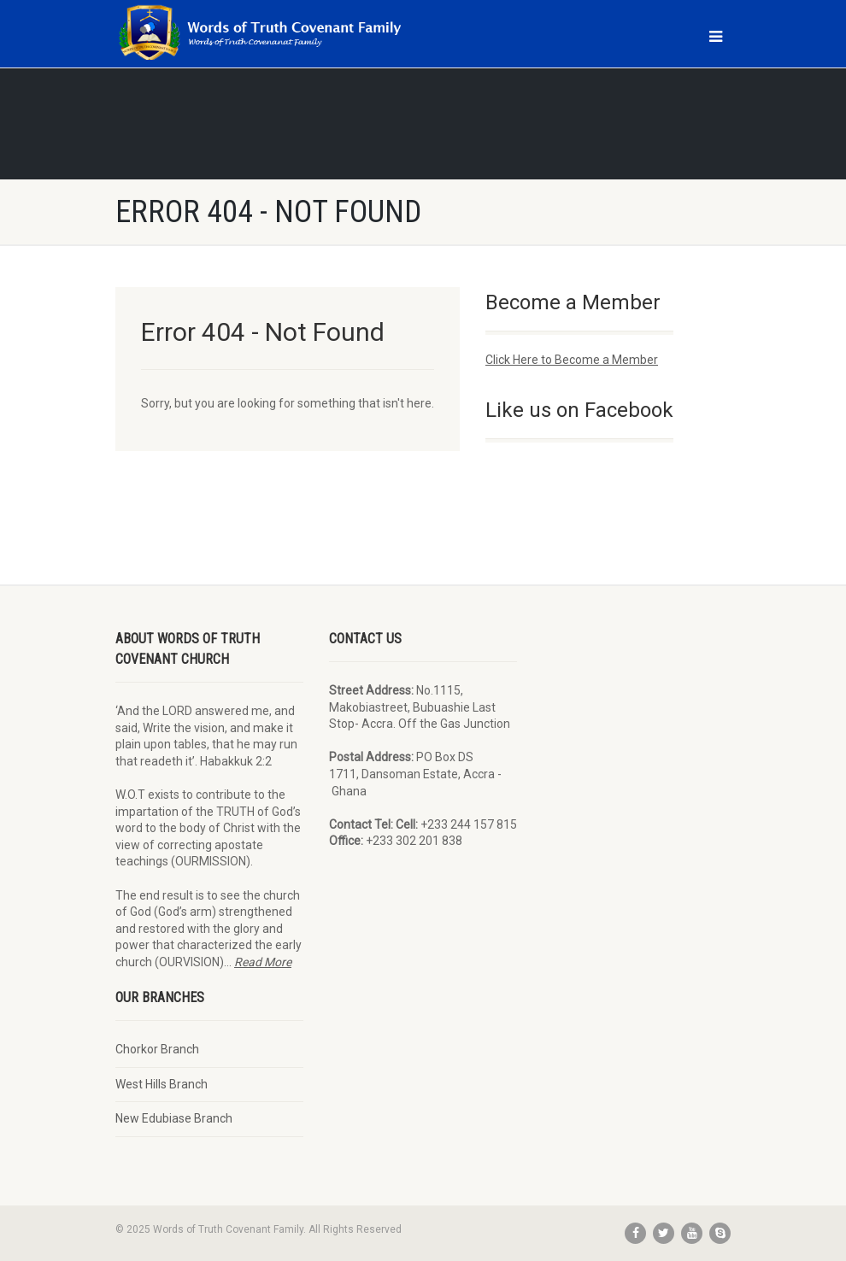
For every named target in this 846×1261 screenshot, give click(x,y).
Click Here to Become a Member (571, 360)
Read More (262, 962)
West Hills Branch (161, 1084)
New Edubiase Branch (173, 1118)
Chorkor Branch (157, 1049)
